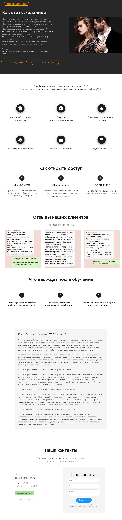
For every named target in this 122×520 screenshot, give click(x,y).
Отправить (84, 500)
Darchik (34, 499)
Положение (94, 505)
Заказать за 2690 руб (45, 63)
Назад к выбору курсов (16, 3)
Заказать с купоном (14, 63)
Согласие (72, 506)
